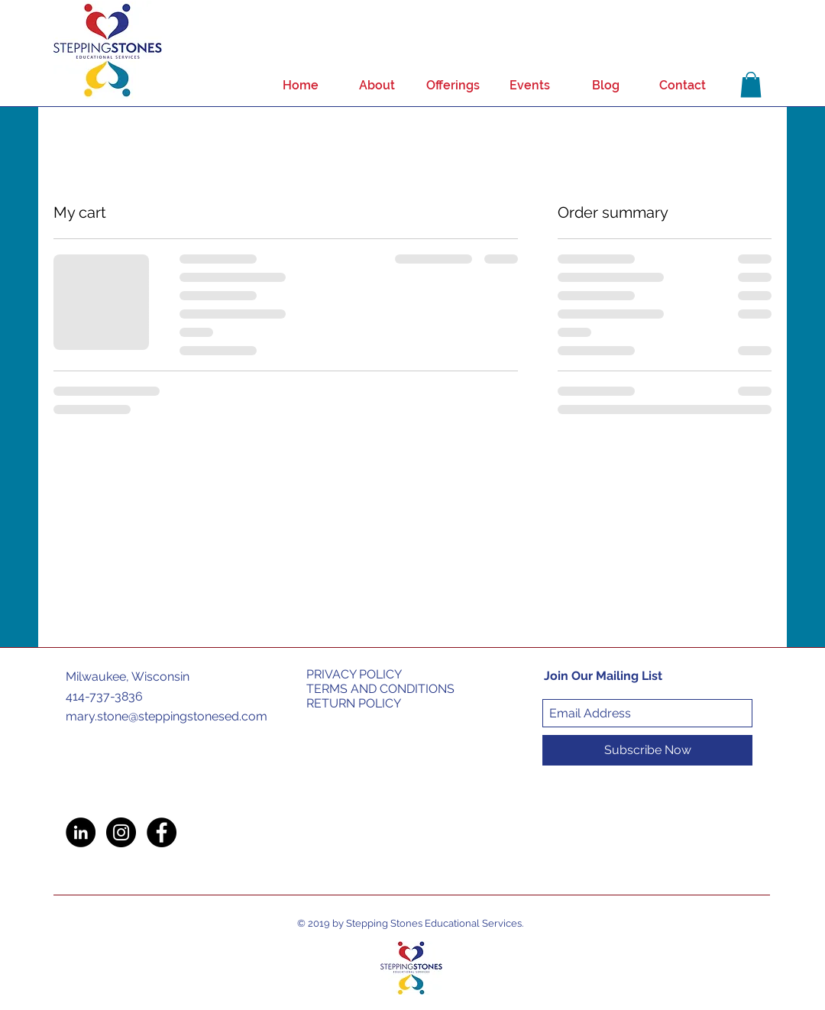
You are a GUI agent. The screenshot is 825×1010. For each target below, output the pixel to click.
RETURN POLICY (353, 703)
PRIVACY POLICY (354, 674)
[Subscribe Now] (647, 750)
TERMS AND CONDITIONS (380, 688)
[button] (751, 84)
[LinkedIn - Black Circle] (80, 832)
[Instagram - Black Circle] (121, 832)
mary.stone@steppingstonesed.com (166, 716)
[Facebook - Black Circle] (161, 832)
